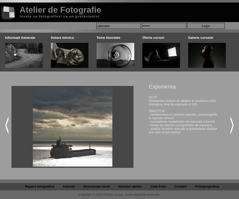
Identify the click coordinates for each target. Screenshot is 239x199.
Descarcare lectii (96, 186)
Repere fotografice (39, 186)
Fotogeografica (207, 186)
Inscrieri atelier (130, 186)
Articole (69, 186)
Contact (180, 186)
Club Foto (158, 186)
